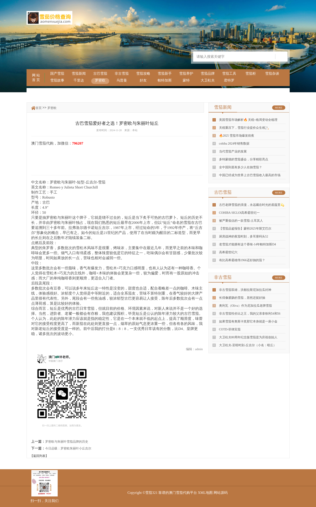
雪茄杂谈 (272, 73)
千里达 (78, 80)
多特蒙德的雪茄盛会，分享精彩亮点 (243, 159)
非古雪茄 (122, 73)
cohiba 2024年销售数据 (234, 143)
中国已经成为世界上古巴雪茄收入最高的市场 (249, 175)
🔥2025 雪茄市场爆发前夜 (236, 135)
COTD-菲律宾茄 (230, 329)
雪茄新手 (165, 73)
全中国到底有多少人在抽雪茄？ (240, 167)
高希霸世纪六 (228, 252)
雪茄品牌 (208, 73)
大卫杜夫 (208, 80)
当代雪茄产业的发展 (233, 151)
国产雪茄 (57, 73)
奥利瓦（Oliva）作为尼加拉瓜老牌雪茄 (245, 305)
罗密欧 (100, 80)
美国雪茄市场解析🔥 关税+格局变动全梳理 (248, 119)
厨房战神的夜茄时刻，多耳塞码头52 (243, 236)
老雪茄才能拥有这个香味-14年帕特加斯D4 (247, 244)
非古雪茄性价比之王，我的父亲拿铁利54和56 (249, 313)
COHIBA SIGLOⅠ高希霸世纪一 (239, 212)
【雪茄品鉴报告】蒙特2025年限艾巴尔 (245, 228)
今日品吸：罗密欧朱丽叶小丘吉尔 (68, 448)
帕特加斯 (165, 80)
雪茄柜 (250, 73)
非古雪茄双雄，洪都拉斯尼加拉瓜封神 (245, 290)
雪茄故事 (57, 80)
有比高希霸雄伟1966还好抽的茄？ (242, 260)
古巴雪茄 (100, 73)
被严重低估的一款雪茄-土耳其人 (241, 220)
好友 (143, 80)
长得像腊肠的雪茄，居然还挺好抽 (242, 297)
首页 (39, 108)
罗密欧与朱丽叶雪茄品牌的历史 (66, 441)
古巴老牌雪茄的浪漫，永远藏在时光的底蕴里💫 (251, 204)
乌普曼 (121, 80)
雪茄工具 (229, 73)
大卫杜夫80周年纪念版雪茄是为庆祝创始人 (248, 337)
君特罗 (229, 80)
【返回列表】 (39, 456)
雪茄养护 (186, 73)
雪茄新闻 (79, 73)
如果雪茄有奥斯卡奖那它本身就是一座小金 (248, 321)
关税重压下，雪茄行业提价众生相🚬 (244, 127)
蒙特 (186, 80)
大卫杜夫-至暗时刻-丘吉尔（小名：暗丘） (247, 345)
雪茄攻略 (143, 73)
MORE (278, 107)
